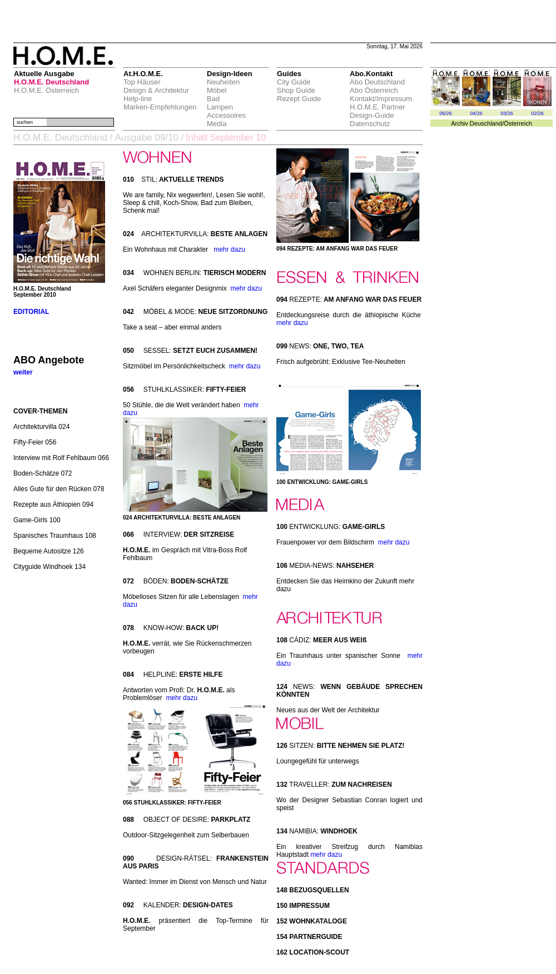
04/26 (476, 113)
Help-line (137, 98)
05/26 (445, 113)
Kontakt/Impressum (381, 98)
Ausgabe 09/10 (146, 137)
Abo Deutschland (377, 82)
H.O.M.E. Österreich (46, 90)
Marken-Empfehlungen (160, 107)
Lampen (220, 107)
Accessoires (226, 115)
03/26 (506, 113)
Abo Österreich (374, 90)
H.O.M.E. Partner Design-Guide (377, 111)
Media (216, 123)
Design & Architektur (156, 90)
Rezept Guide (299, 98)
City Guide (294, 82)
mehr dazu (229, 249)
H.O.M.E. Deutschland (51, 82)
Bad (213, 98)
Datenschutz (370, 123)
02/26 (537, 113)
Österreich (518, 123)
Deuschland (486, 123)
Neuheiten (223, 82)
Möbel (216, 90)
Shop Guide (296, 90)
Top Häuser (141, 82)
